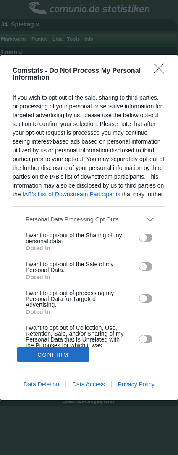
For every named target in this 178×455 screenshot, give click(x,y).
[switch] (145, 238)
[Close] (162, 71)
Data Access (88, 384)
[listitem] (89, 219)
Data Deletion (41, 384)
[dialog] (89, 227)
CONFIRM (53, 355)
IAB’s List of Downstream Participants (71, 194)
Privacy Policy (136, 384)
